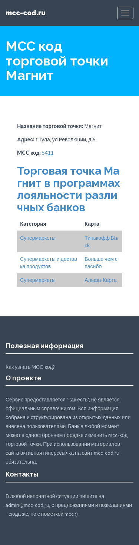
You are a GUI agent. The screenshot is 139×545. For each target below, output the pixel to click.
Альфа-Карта (101, 280)
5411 (48, 152)
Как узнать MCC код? (30, 367)
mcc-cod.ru (26, 13)
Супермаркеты (38, 238)
